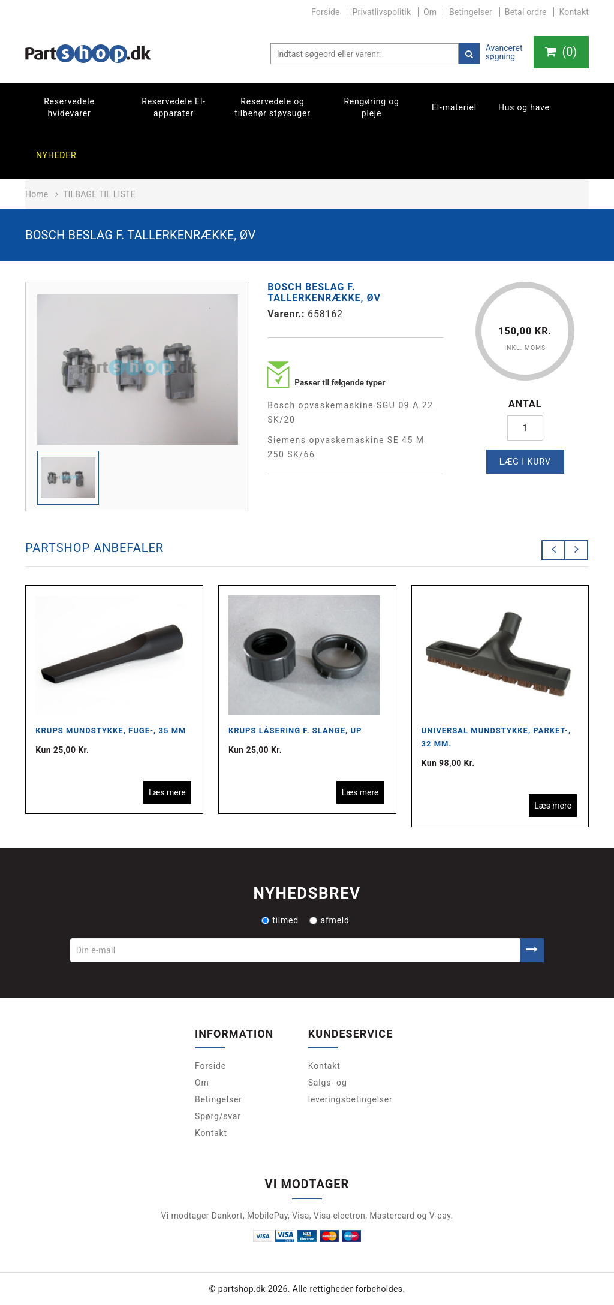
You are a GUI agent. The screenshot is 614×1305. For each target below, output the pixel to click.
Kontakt (574, 12)
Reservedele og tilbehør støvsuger (272, 107)
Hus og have (524, 107)
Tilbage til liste (99, 194)
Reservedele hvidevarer (69, 107)
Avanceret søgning (503, 52)
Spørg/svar (218, 1116)
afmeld (329, 920)
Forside (325, 12)
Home (36, 194)
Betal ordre (526, 12)
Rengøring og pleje (371, 107)
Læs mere (167, 792)
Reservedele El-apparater (174, 107)
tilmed (280, 920)
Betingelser (470, 12)
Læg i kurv (525, 461)
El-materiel (454, 107)
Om (430, 12)
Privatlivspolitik (381, 12)
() (560, 52)
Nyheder (56, 155)
